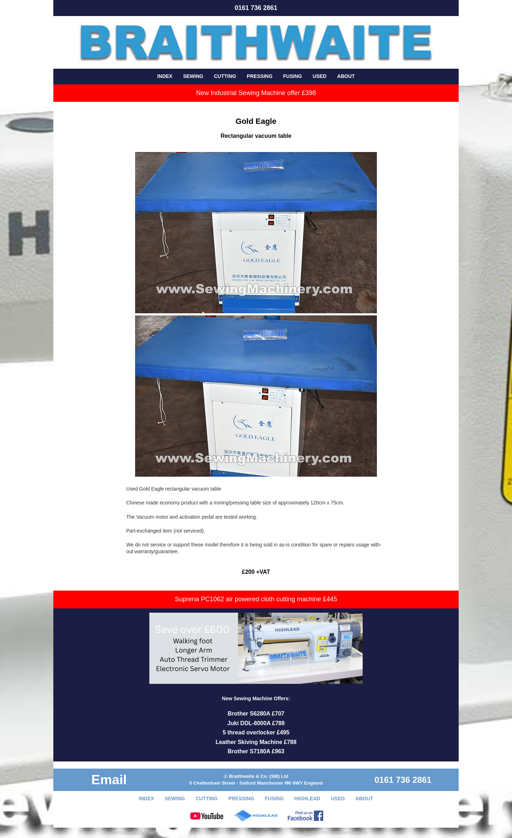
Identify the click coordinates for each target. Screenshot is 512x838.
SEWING (193, 76)
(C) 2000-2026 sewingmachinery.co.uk (335, 833)
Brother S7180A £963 (256, 751)
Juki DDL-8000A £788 (255, 723)
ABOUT (346, 76)
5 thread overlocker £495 (256, 732)
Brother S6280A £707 (256, 714)
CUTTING (225, 76)
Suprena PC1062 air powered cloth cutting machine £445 (256, 599)
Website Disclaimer (133, 833)
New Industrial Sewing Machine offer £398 (256, 92)
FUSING (292, 76)
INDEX (164, 76)
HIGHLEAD (307, 798)
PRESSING (259, 76)
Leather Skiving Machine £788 (256, 742)
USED (319, 76)
